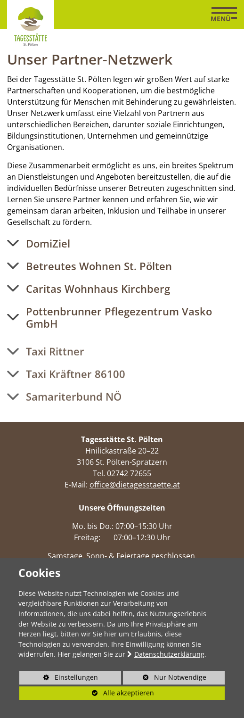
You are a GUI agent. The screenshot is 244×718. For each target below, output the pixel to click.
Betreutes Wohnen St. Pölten (99, 266)
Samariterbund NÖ (74, 405)
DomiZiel (48, 243)
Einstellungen (58, 679)
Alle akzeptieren (86, 692)
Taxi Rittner (55, 360)
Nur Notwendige (165, 679)
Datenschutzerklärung (169, 654)
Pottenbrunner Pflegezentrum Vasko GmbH (119, 317)
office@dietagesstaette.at (134, 484)
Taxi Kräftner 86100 (75, 383)
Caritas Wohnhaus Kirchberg (98, 288)
